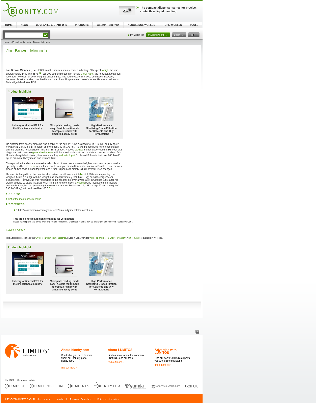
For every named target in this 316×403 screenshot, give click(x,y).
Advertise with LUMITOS (166, 351)
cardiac (79, 149)
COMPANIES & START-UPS (51, 25)
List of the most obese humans (24, 199)
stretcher (30, 166)
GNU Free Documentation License (50, 238)
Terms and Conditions (80, 399)
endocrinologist (67, 155)
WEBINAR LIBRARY (108, 25)
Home (6, 42)
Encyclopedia (18, 42)
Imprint (60, 399)
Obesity (21, 229)
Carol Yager (87, 73)
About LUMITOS (120, 350)
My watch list (137, 34)
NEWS (24, 25)
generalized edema (42, 152)
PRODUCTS (81, 25)
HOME (8, 25)
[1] (40, 73)
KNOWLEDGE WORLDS (141, 25)
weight (105, 70)
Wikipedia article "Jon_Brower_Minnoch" (107, 238)
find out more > (69, 367)
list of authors (134, 238)
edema (81, 182)
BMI (51, 188)
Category (11, 229)
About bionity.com (75, 350)
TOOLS (194, 25)
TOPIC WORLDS (172, 25)
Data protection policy (108, 399)
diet (81, 174)
